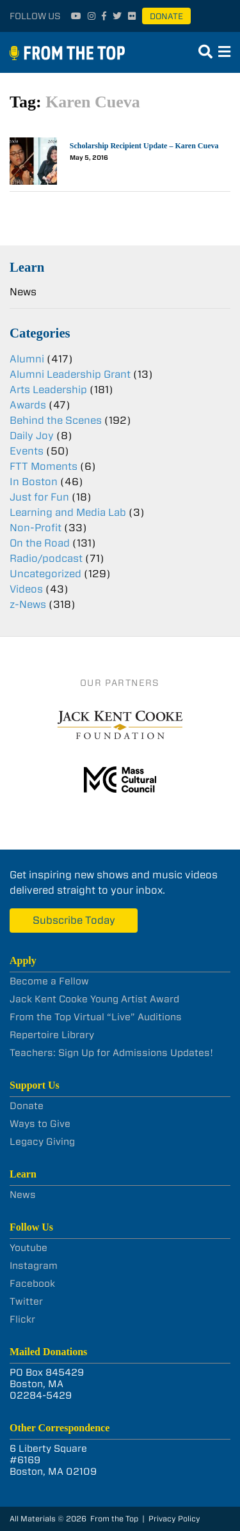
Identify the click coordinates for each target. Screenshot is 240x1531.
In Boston (34, 482)
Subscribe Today (74, 920)
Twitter (26, 1301)
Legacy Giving (42, 1141)
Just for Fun (39, 497)
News (23, 292)
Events (27, 451)
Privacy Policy (174, 1518)
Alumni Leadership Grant (70, 374)
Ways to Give (40, 1124)
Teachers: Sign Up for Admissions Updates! (111, 1053)
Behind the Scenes (56, 420)
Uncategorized (45, 574)
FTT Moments (43, 466)
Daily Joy (32, 436)
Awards (28, 405)
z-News (28, 604)
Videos (26, 589)
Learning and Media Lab (68, 512)
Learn (27, 267)
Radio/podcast (46, 558)
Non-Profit (35, 528)
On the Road (40, 543)
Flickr (22, 1319)
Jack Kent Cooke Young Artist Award (94, 999)
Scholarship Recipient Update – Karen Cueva (144, 145)
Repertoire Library (52, 1035)
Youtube (28, 1248)
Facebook (32, 1283)
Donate (166, 16)
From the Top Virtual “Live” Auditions (96, 1017)
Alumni (27, 359)
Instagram (34, 1265)
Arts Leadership (48, 390)
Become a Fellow (49, 981)
